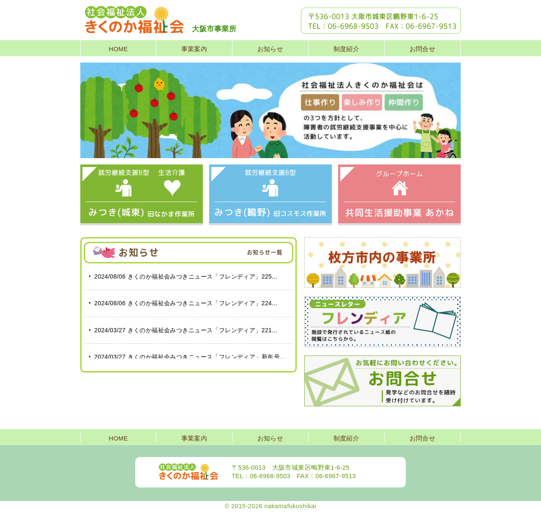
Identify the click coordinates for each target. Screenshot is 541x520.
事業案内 (194, 49)
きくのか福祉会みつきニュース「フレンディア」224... (185, 303)
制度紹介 (346, 49)
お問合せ (423, 49)
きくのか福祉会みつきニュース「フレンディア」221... (185, 330)
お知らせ (270, 49)
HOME (118, 49)
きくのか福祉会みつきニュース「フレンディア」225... (185, 276)
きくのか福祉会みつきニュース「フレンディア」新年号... (189, 356)
